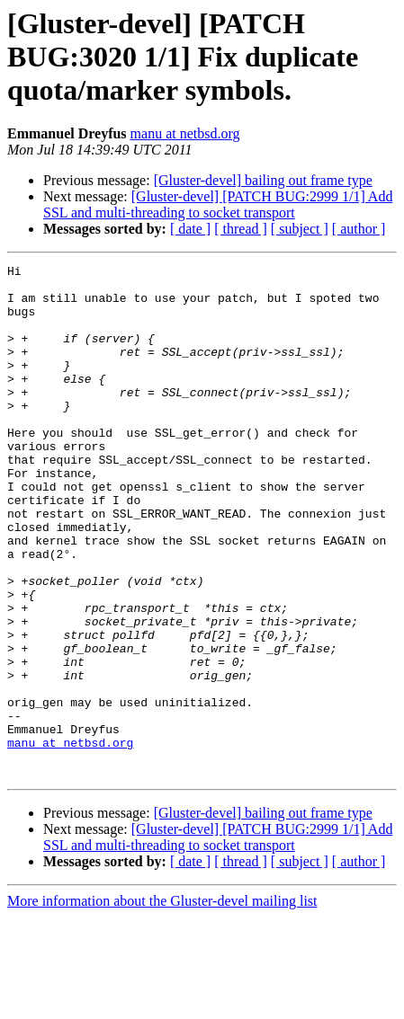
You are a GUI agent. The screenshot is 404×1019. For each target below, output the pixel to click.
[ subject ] (299, 228)
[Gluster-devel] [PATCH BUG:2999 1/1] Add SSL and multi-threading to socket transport (217, 204)
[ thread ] (240, 228)
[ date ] (190, 228)
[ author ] (359, 228)
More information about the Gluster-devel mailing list (162, 1003)
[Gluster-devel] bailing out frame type (263, 180)
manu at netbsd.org (185, 133)
